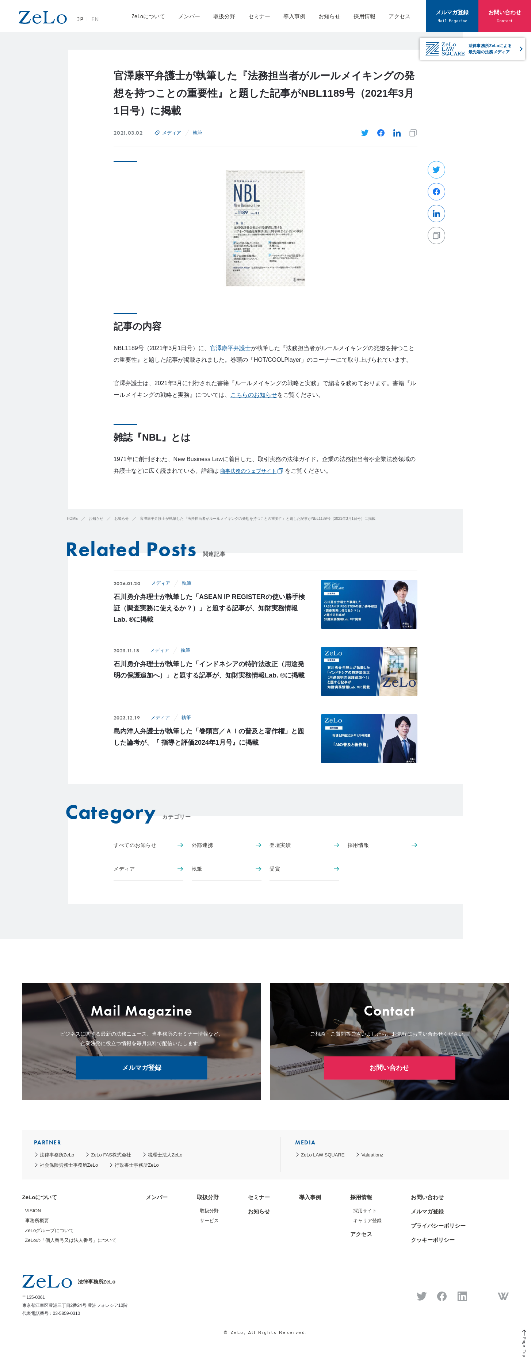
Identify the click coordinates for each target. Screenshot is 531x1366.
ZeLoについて (148, 16)
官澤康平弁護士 (230, 348)
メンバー (189, 16)
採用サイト (365, 1210)
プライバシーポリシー (438, 1226)
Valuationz (372, 1155)
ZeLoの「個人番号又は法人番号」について (71, 1240)
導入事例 (294, 16)
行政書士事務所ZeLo (137, 1165)
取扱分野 (224, 16)
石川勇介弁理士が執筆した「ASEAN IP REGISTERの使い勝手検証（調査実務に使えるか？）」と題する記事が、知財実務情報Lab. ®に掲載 (209, 608)
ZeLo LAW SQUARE (322, 1155)
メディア (171, 132)
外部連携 (226, 845)
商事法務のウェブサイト (248, 471)
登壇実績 (304, 845)
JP (82, 20)
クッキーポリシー (433, 1240)
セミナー (259, 16)
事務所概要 (37, 1220)
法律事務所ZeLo (57, 1155)
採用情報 (364, 16)
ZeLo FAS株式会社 (111, 1155)
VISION (33, 1210)
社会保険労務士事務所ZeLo (69, 1165)
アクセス (399, 16)
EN (98, 20)
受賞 (304, 869)
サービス (209, 1220)
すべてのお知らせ (148, 845)
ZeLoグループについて (49, 1230)
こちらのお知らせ (253, 395)
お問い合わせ (504, 16)
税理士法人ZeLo (165, 1155)
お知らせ (329, 16)
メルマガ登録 (452, 16)
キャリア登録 (367, 1220)
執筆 (197, 132)
